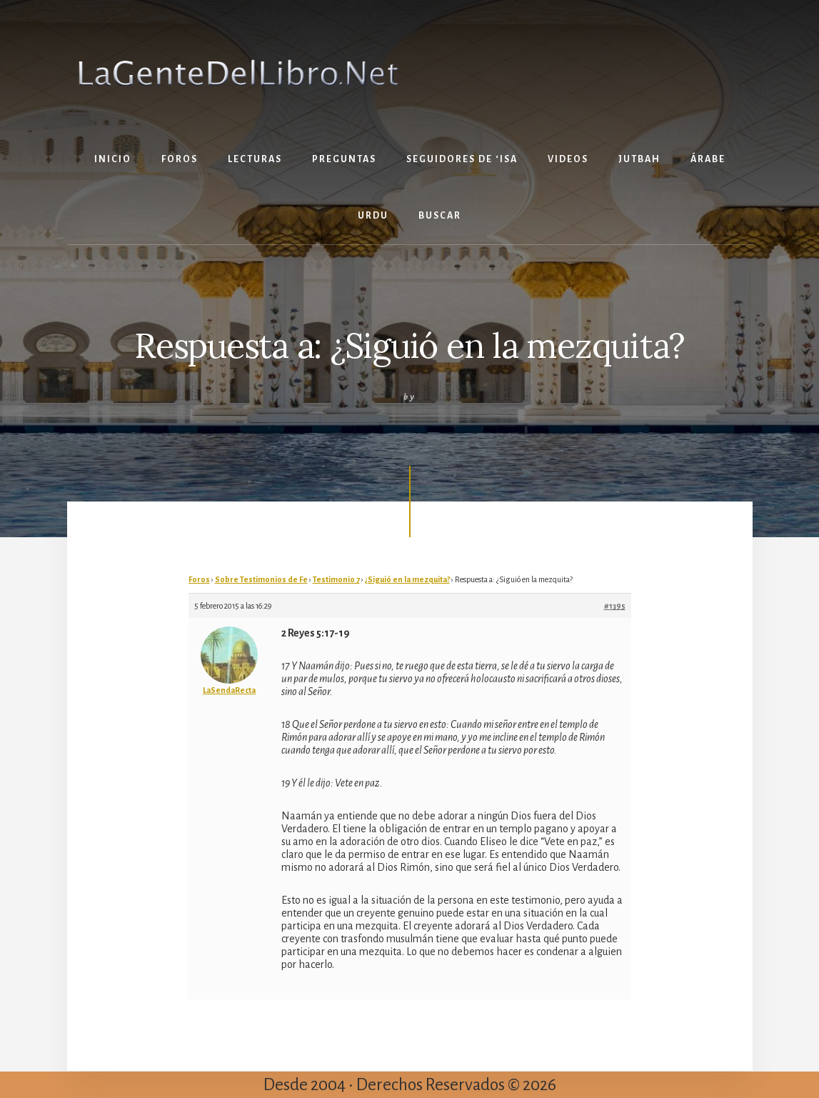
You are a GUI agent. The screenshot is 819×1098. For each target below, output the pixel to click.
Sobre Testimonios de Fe (261, 579)
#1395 (614, 606)
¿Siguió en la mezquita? (407, 579)
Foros (199, 579)
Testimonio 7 (336, 579)
